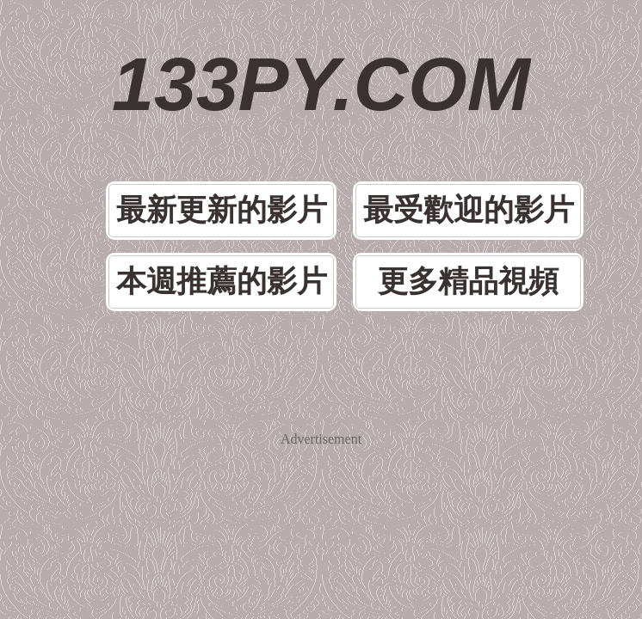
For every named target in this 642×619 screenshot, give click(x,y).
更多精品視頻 (468, 281)
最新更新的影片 (221, 210)
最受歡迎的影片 (468, 210)
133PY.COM (321, 83)
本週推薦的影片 (221, 281)
